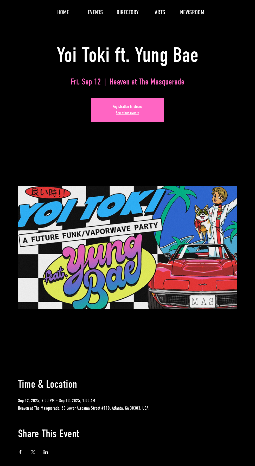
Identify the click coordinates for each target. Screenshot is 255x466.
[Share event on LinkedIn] (45, 452)
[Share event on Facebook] (20, 452)
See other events (127, 113)
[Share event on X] (33, 452)
